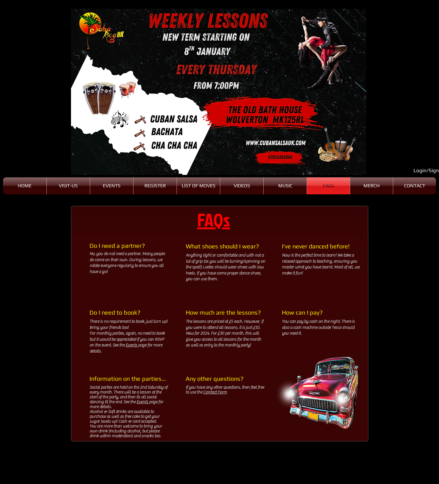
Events (132, 345)
